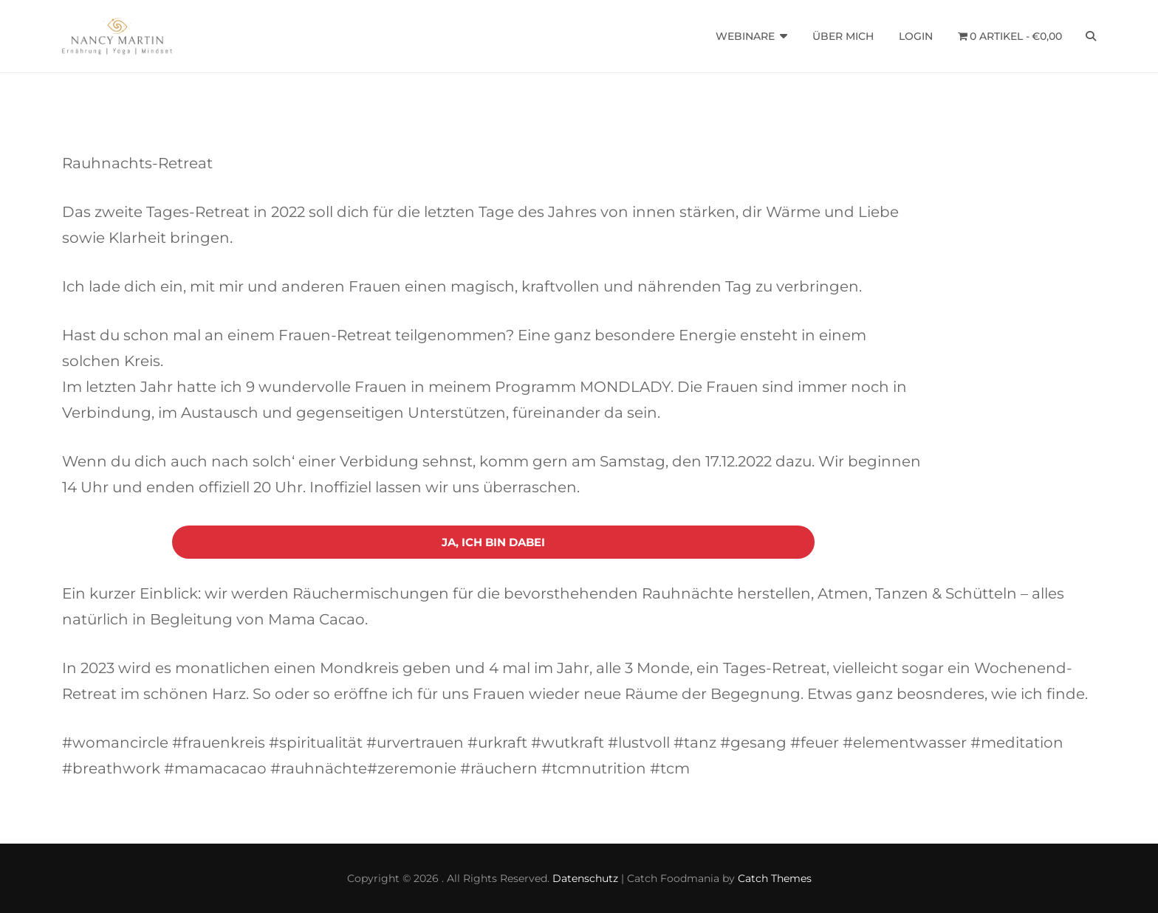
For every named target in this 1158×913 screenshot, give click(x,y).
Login (916, 36)
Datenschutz (585, 878)
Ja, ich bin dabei (493, 542)
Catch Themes (775, 878)
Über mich (843, 36)
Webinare (745, 36)
